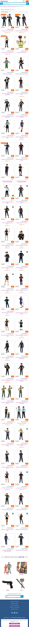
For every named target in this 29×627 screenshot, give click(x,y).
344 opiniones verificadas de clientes (18, 617)
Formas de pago (14, 605)
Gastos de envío (14, 603)
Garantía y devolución (14, 607)
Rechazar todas (14, 625)
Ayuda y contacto (14, 601)
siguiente (21, 557)
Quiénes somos (14, 609)
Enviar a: (24, 1)
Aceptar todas (14, 623)
